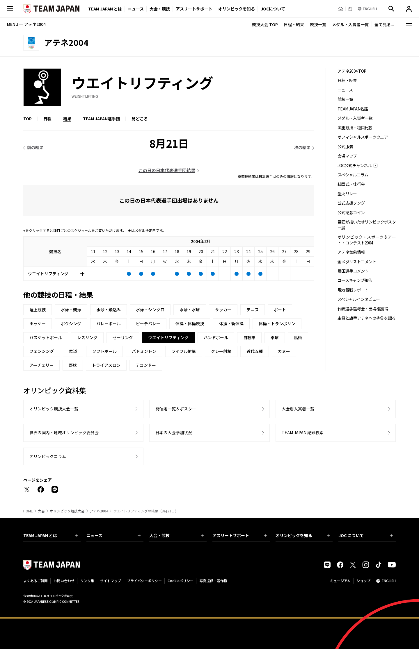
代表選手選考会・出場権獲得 (363, 309)
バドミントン (144, 351)
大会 (41, 511)
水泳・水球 (190, 309)
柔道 (73, 351)
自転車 (249, 337)
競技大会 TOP (265, 24)
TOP (27, 118)
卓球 (275, 337)
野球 (73, 365)
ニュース (136, 9)
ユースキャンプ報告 (355, 280)
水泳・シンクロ (150, 309)
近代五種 (254, 351)
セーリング (123, 337)
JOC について (365, 535)
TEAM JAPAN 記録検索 (303, 432)
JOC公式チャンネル (355, 165)
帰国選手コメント (353, 271)
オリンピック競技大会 (67, 511)
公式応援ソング (351, 203)
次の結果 (302, 147)
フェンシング (41, 351)
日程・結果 (294, 24)
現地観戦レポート (353, 290)
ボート (280, 309)
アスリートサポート (194, 9)
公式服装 (345, 146)
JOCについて (273, 9)
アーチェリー (41, 365)
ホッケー (37, 323)
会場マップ (347, 156)
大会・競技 (176, 535)
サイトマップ (110, 580)
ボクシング (71, 323)
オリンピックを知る (236, 9)
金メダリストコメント (357, 261)
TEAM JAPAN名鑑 (353, 109)
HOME (28, 511)
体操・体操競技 (189, 323)
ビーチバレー (148, 323)
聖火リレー (347, 193)
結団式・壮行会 (351, 184)
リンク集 (87, 580)
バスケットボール (45, 337)
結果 (67, 118)
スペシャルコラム (353, 175)
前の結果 (35, 147)
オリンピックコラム (47, 456)
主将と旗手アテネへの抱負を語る (367, 318)
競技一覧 (318, 24)
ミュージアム (340, 580)
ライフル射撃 (183, 351)
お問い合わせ (64, 580)
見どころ (140, 118)
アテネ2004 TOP (352, 71)
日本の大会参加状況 (173, 432)
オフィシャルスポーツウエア (363, 137)
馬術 (298, 337)
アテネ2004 (99, 511)
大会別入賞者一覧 (298, 409)
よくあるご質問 (35, 580)
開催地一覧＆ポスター (175, 409)
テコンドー (146, 365)
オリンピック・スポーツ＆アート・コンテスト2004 (367, 239)
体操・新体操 (231, 323)
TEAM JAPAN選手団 (101, 118)
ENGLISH (389, 580)
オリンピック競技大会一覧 (53, 409)
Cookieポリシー (180, 580)
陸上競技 (37, 309)
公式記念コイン (351, 212)
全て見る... (384, 24)
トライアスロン (106, 365)
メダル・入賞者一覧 (350, 24)
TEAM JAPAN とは (50, 535)
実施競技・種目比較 (355, 127)
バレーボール (108, 323)
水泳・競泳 (71, 309)
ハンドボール (216, 337)
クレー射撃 (221, 351)
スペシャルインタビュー (359, 299)
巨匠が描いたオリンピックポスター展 (367, 224)
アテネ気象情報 (351, 252)
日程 (47, 118)
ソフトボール (104, 351)
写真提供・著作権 (213, 580)
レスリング (87, 337)
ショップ (363, 580)
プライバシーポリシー (144, 580)
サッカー (223, 309)
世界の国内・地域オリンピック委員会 (64, 432)
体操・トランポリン (277, 323)
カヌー (284, 351)
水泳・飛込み (108, 309)
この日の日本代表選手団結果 (167, 170)
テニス (252, 309)
